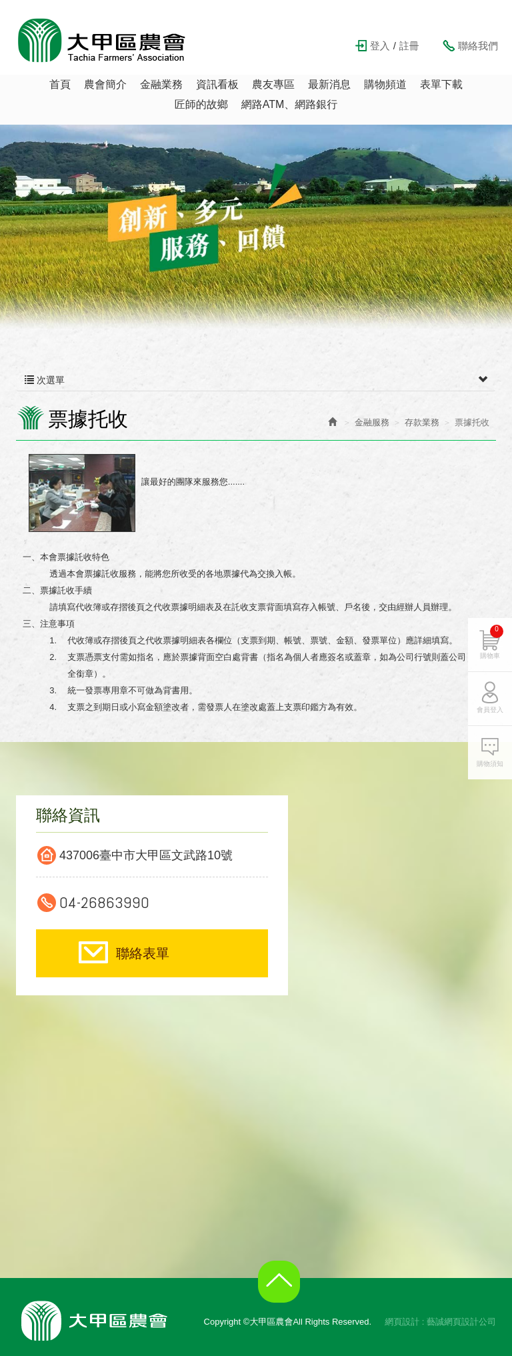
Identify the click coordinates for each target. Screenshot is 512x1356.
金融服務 (372, 422)
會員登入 (490, 709)
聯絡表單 (142, 953)
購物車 (491, 642)
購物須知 (490, 763)
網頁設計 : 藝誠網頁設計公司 (440, 1322)
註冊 (409, 45)
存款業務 (422, 422)
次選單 (256, 380)
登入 (380, 45)
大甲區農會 (102, 40)
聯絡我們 (478, 45)
